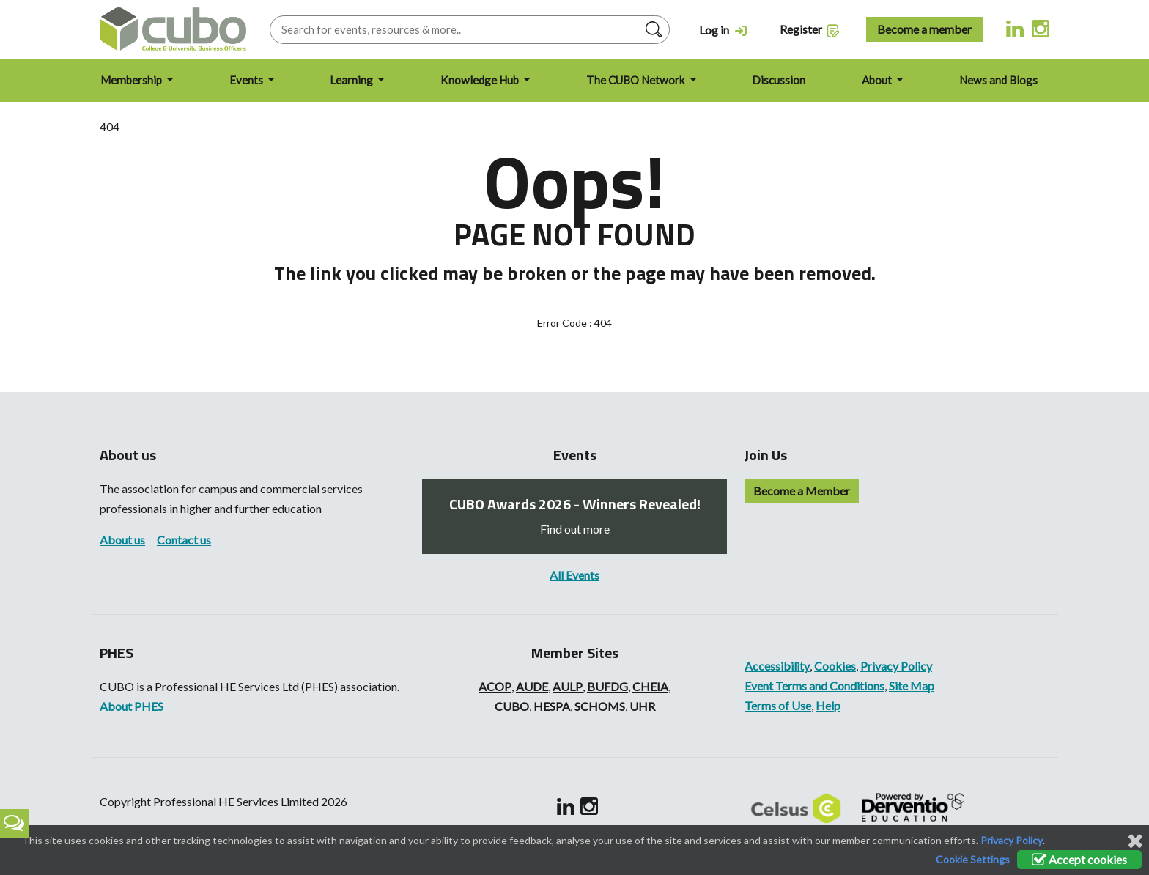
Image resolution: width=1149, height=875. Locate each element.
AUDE (532, 686)
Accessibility (777, 666)
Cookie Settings (973, 859)
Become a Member (801, 491)
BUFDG (607, 686)
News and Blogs (998, 79)
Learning (352, 79)
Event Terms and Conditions (814, 686)
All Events (574, 575)
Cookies (835, 666)
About (878, 79)
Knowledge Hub (480, 79)
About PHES (131, 706)
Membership (132, 79)
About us (122, 540)
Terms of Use (778, 705)
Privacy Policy (896, 666)
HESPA (551, 706)
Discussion (778, 79)
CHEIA (650, 686)
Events (247, 79)
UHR (642, 706)
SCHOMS (599, 706)
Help (828, 705)
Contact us (184, 540)
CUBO (512, 706)
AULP (568, 686)
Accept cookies (1079, 859)
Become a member (924, 29)
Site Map (911, 686)
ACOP (495, 686)
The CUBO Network (636, 79)
